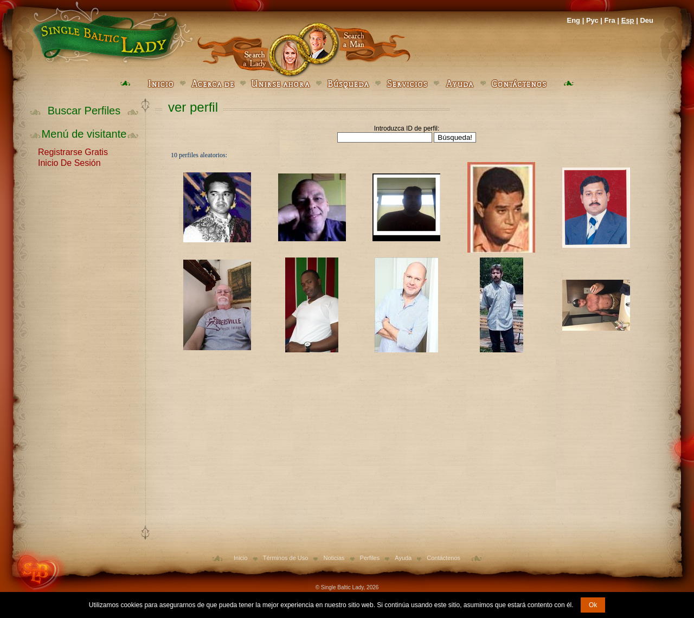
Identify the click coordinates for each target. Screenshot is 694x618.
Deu (646, 20)
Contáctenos (443, 558)
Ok (593, 605)
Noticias (333, 558)
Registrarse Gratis (73, 151)
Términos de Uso (286, 558)
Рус (592, 20)
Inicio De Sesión (69, 162)
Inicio (241, 558)
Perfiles (370, 558)
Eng (573, 20)
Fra (610, 20)
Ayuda (403, 558)
